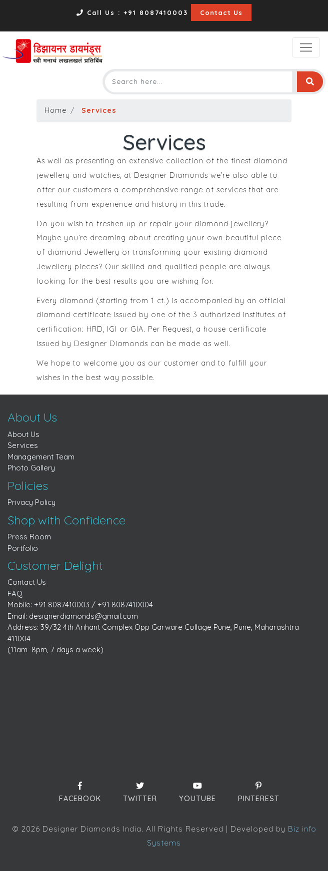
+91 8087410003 (62, 604)
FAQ (15, 593)
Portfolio (23, 548)
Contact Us (221, 12)
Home (55, 110)
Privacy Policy (32, 502)
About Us (24, 434)
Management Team (41, 456)
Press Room (29, 536)
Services (23, 445)
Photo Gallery (31, 467)
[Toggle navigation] (306, 47)
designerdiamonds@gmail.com (83, 616)
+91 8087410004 (125, 604)
